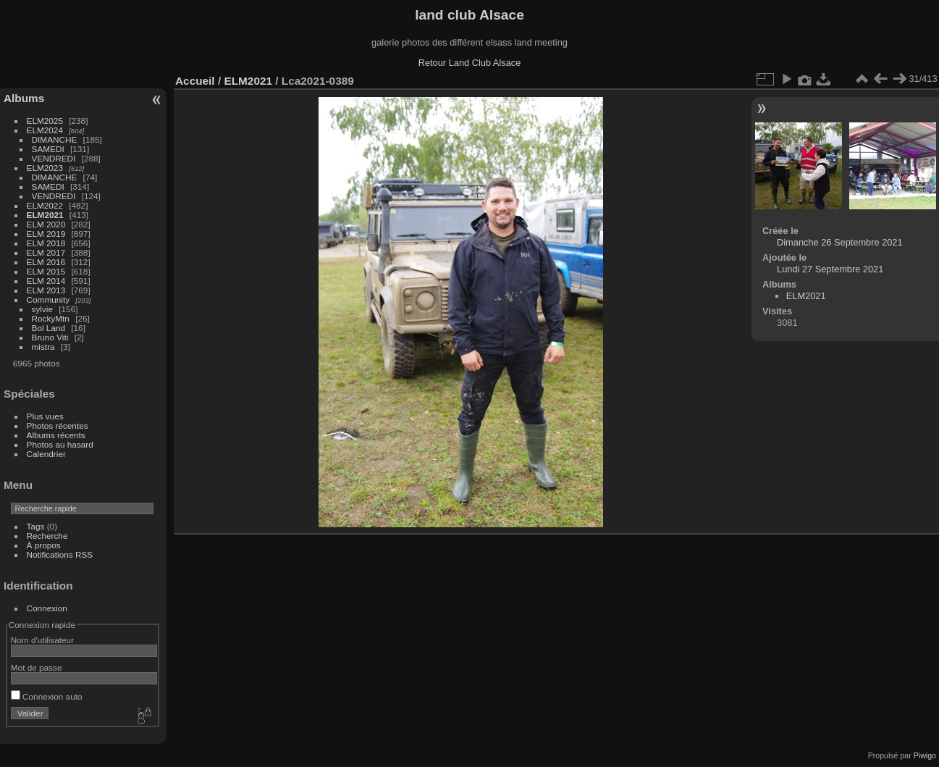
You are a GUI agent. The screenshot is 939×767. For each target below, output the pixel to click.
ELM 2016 (46, 262)
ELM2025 (45, 120)
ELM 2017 (46, 252)
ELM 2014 (46, 280)
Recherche (47, 535)
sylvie (42, 309)
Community (48, 299)
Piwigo (925, 755)
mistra (43, 346)
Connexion (47, 608)
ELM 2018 (46, 243)
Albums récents (56, 435)
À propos (44, 545)
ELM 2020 (46, 224)
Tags (36, 526)
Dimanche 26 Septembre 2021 (840, 242)
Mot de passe (36, 667)
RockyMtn (51, 318)
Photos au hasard (60, 444)
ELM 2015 (46, 271)
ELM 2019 (46, 233)
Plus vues (45, 416)
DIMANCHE (54, 139)
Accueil (195, 81)
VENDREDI (54, 158)
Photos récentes (57, 425)
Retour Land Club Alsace (469, 62)
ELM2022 (45, 205)
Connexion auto (47, 696)
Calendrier (46, 453)
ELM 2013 (46, 290)
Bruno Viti (50, 337)
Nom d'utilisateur (42, 640)
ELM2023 (45, 167)
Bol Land (48, 327)
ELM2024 (45, 130)
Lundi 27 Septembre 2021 (830, 269)
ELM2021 (45, 214)
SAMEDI (48, 149)
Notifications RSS (60, 554)
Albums (24, 98)
